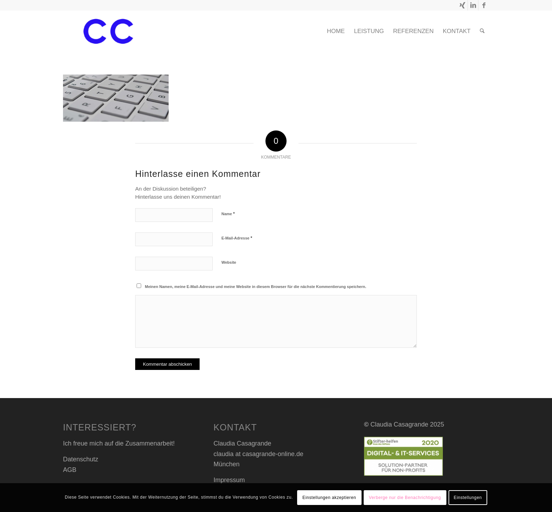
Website (228, 262)
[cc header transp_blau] (108, 31)
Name (228, 213)
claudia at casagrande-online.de (258, 453)
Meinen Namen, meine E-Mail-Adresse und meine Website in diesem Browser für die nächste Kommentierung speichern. (255, 286)
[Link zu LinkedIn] (473, 5)
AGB (69, 469)
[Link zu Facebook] (483, 5)
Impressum (229, 480)
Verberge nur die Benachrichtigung (405, 497)
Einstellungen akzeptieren (329, 497)
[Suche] (482, 31)
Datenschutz (80, 459)
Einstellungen (468, 497)
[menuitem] (335, 31)
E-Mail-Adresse (236, 238)
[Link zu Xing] (462, 5)
